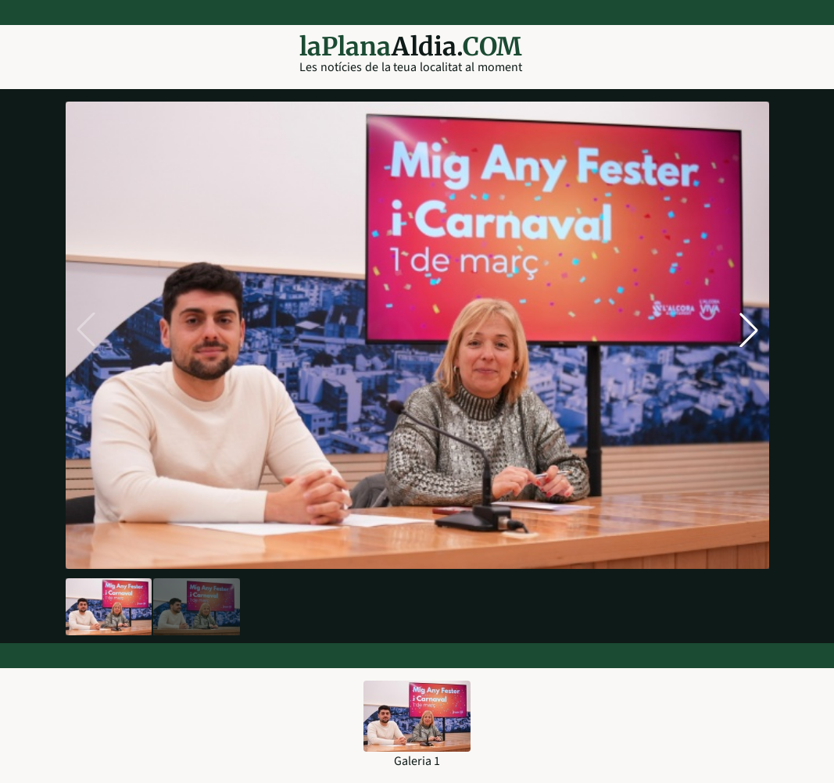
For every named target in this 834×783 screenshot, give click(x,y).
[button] (749, 330)
